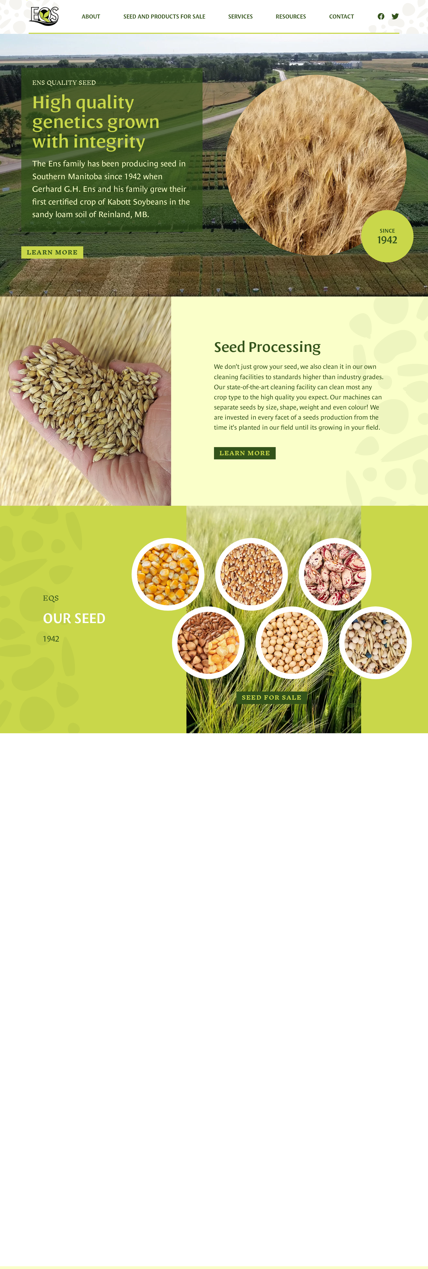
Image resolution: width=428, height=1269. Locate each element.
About (91, 16)
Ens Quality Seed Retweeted (60, 981)
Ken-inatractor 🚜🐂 (70, 992)
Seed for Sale (272, 698)
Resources (291, 16)
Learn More (52, 252)
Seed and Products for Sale (164, 16)
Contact (341, 16)
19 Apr (141, 994)
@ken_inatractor (117, 994)
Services (240, 16)
